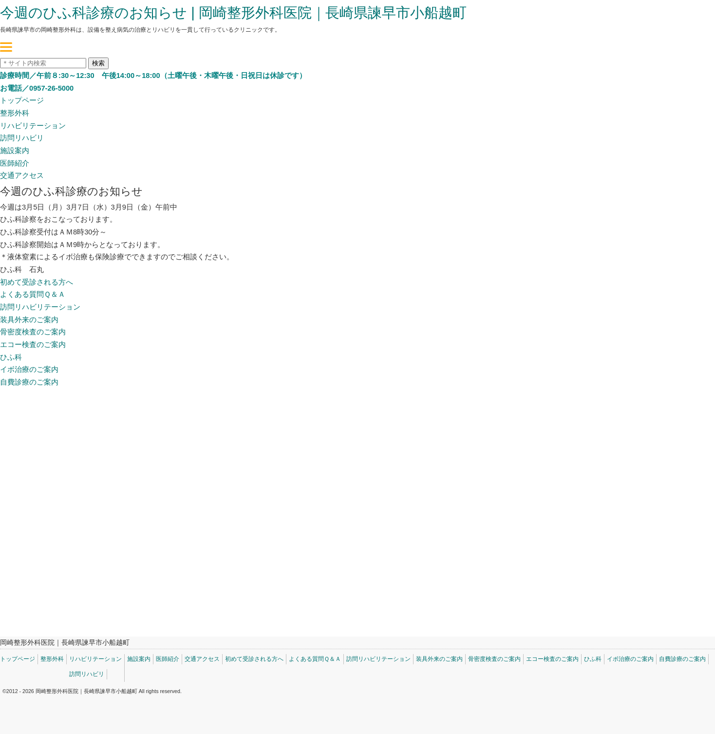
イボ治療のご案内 (29, 369)
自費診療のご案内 (29, 382)
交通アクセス (22, 175)
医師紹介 (14, 163)
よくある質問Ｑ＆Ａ (32, 294)
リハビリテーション (33, 126)
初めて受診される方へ (36, 282)
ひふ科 (11, 357)
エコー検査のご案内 (33, 344)
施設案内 (14, 151)
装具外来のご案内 (29, 320)
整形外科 (14, 113)
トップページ (22, 100)
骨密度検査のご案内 (33, 332)
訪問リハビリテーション (40, 307)
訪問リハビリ (22, 138)
